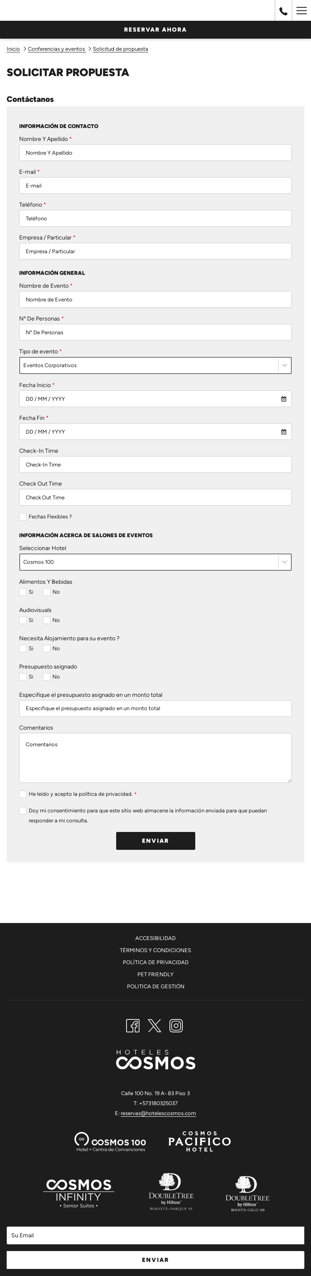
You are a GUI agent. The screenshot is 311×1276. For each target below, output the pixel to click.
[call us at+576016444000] (283, 10)
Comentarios (36, 727)
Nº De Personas (41, 318)
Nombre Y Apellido (45, 139)
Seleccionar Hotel (42, 548)
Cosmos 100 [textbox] (38, 562)
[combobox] (155, 365)
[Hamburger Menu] (301, 10)
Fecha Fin (34, 418)
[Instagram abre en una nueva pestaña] (176, 1024)
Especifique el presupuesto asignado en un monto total (90, 694)
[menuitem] (155, 939)
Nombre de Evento (46, 285)
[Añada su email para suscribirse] (155, 1235)
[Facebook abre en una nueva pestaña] (132, 1024)
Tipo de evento (40, 351)
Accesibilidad (155, 938)
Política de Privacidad (156, 962)
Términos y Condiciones (155, 950)
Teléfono (32, 204)
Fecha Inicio (37, 385)
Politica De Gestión (155, 986)
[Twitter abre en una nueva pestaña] (154, 1024)
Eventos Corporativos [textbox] (50, 365)
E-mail (29, 171)
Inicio (13, 49)
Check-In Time (38, 450)
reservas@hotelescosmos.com (158, 1113)
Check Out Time (40, 483)
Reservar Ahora (155, 29)
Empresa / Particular (47, 237)
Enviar (155, 840)
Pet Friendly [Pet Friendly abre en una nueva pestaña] (155, 974)
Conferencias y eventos (57, 49)
